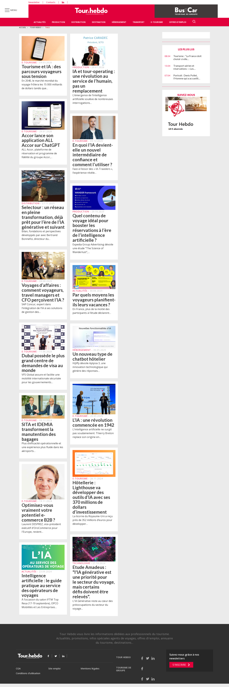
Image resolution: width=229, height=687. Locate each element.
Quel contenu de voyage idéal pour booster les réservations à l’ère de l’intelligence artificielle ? (92, 229)
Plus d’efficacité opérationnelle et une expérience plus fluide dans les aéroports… (42, 448)
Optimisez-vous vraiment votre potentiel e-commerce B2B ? (38, 514)
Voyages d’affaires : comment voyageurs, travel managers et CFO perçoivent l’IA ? (43, 294)
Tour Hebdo (35, 27)
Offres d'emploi (177, 22)
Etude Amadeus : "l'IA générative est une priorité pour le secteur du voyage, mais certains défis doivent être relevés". (94, 583)
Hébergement (119, 22)
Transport (138, 22)
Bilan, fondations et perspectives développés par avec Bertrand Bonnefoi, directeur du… (41, 236)
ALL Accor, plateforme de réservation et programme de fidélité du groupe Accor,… (39, 153)
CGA (18, 668)
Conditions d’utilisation (28, 673)
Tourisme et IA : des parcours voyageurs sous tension (41, 71)
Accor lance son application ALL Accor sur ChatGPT (41, 140)
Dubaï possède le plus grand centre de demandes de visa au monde (43, 365)
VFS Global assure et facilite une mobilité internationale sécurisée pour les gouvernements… (41, 380)
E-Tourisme (157, 22)
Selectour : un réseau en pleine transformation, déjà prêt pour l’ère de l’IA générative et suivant (43, 218)
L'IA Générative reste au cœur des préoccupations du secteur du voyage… (93, 606)
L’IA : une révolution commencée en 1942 (93, 424)
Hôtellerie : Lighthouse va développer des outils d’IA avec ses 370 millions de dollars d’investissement (91, 499)
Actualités (39, 22)
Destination (98, 22)
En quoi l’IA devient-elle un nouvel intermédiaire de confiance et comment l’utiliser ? (93, 156)
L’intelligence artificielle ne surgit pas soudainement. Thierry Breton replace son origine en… (93, 434)
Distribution (78, 22)
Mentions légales (90, 668)
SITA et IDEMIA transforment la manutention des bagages (39, 433)
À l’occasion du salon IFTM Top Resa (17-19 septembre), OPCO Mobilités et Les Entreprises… (40, 605)
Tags (47, 27)
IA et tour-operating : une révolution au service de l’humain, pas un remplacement (94, 81)
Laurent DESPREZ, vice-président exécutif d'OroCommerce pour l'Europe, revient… (41, 529)
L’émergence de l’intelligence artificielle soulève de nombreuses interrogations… (93, 99)
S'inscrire (179, 665)
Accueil (22, 27)
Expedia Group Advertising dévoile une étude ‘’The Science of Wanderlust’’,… (93, 249)
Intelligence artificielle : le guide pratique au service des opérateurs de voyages (42, 587)
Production (58, 22)
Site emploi (54, 668)
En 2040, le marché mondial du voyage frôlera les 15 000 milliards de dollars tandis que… (42, 84)
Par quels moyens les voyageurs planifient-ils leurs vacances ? (94, 301)
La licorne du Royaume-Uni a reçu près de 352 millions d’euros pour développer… (93, 521)
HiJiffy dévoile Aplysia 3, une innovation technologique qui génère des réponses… (90, 368)
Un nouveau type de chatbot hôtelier (92, 358)
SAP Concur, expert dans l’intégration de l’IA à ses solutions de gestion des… (42, 309)
